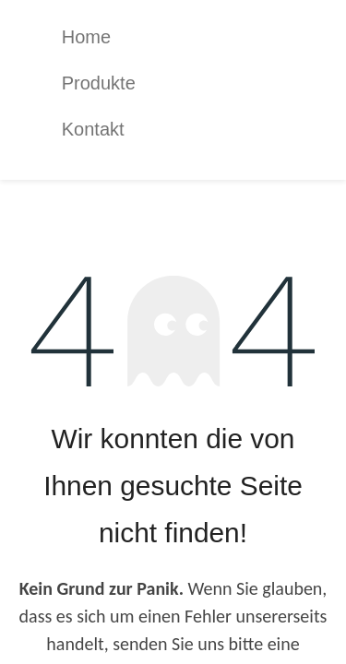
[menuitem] (187, 37)
